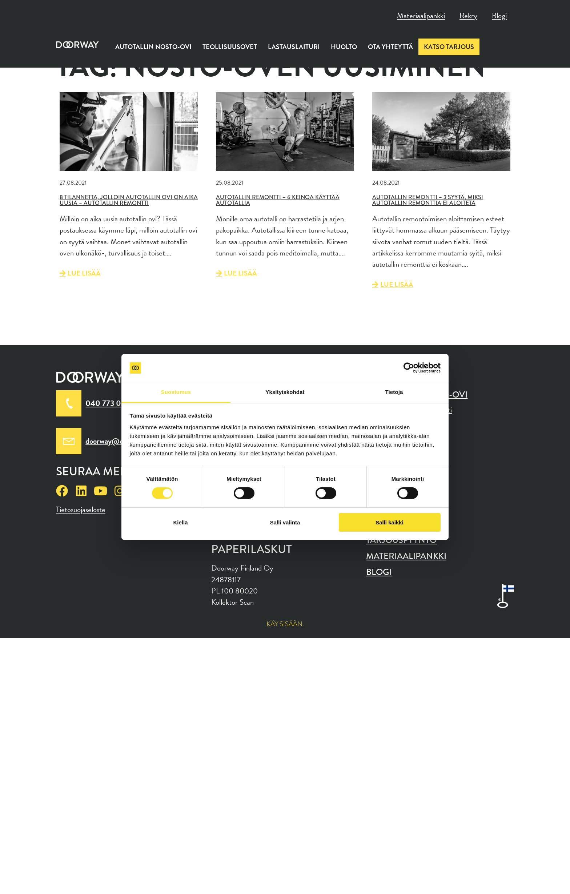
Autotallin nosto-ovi (153, 47)
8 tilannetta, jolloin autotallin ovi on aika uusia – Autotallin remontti (129, 200)
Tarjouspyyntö (401, 540)
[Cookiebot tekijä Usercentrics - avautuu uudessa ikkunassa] (409, 367)
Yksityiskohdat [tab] (284, 392)
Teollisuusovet (229, 47)
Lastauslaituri (294, 47)
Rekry (468, 15)
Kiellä (180, 522)
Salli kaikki (390, 522)
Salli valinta (285, 522)
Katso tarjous (449, 47)
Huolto (344, 47)
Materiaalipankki (421, 15)
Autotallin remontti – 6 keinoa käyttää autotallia (278, 200)
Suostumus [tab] (176, 392)
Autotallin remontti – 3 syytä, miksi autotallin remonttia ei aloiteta (427, 200)
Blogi (499, 15)
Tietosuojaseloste (80, 509)
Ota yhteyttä (390, 47)
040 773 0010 (109, 403)
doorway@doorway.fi (118, 441)
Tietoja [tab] (394, 392)
